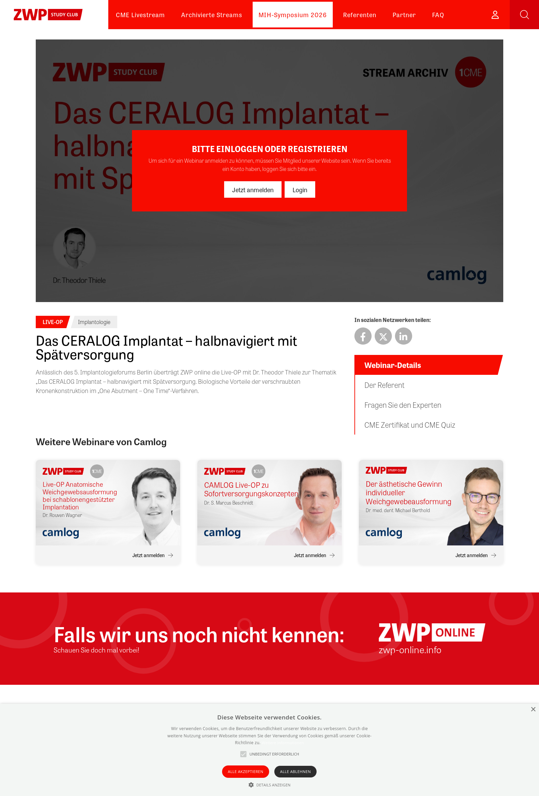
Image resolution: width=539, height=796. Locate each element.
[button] (270, 784)
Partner (404, 14)
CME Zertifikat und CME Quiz (409, 424)
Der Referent (384, 384)
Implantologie (94, 322)
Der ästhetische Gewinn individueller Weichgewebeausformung (405, 493)
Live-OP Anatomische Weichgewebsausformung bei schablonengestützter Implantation (80, 495)
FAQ (438, 14)
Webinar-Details (392, 364)
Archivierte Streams (211, 14)
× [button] (533, 709)
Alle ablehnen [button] (295, 771)
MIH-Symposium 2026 (292, 14)
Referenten (359, 14)
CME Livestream (140, 14)
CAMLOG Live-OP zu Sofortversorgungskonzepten (243, 489)
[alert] (269, 750)
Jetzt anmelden (253, 189)
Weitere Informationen (283, 742)
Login (300, 189)
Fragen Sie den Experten (402, 404)
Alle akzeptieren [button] (245, 771)
